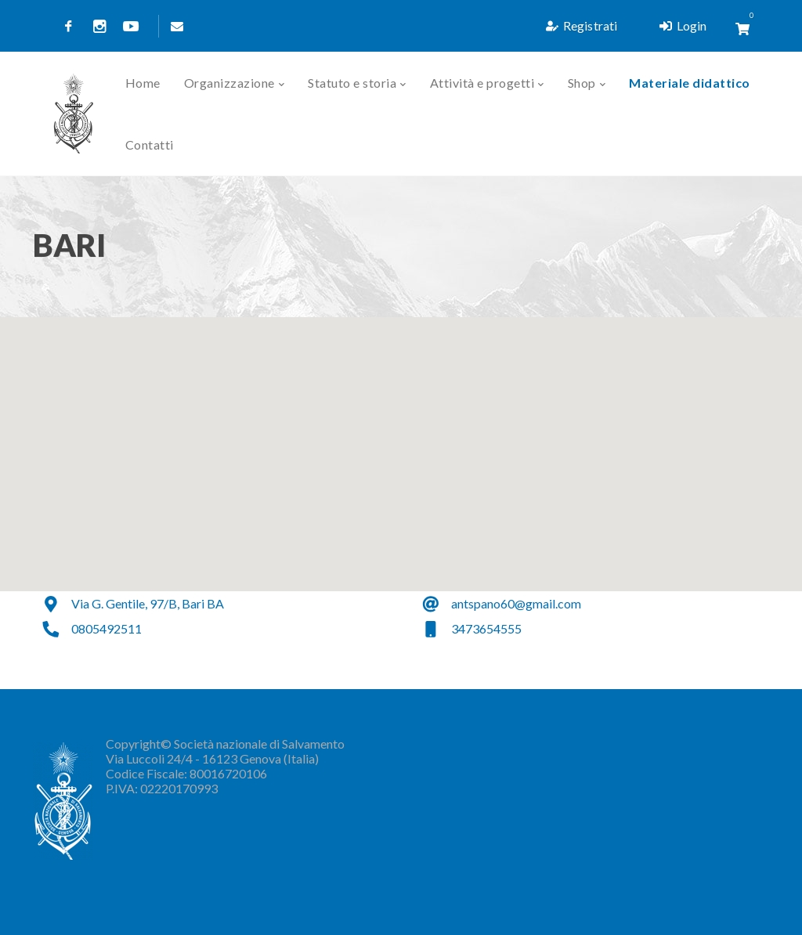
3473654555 (486, 628)
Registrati (581, 25)
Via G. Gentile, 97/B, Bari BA (147, 603)
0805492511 (106, 628)
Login (682, 25)
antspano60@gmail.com (516, 603)
